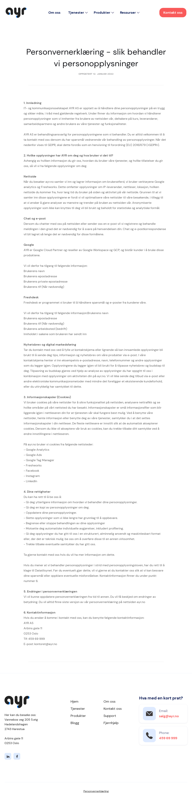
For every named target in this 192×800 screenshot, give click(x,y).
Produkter (78, 716)
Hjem (74, 701)
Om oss (54, 12)
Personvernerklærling (96, 791)
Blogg (74, 723)
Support (110, 716)
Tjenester (77, 709)
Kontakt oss (172, 12)
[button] (78, 12)
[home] (16, 13)
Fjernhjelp (111, 723)
